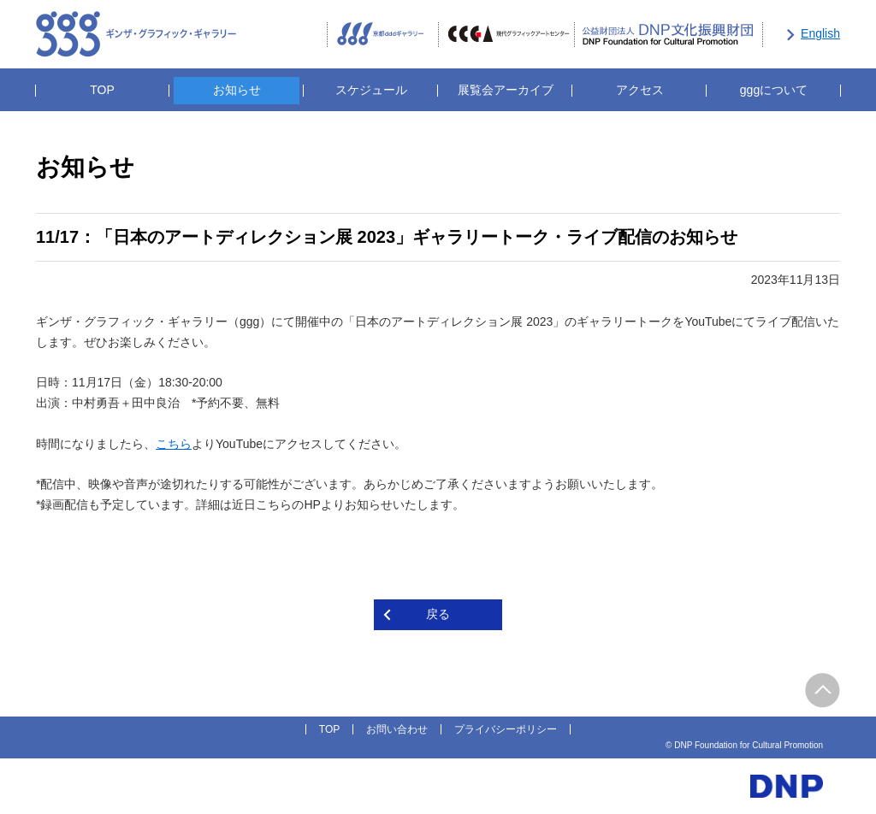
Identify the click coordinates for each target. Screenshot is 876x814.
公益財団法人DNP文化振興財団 (669, 35)
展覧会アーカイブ (505, 90)
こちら (174, 444)
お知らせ (237, 90)
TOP (102, 90)
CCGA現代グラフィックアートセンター (506, 35)
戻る (438, 614)
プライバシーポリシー (505, 729)
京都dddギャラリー (382, 35)
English (820, 33)
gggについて (774, 90)
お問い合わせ (397, 729)
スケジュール (371, 90)
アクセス (640, 90)
